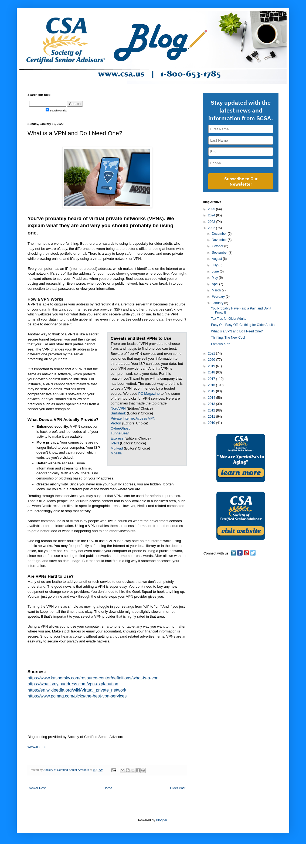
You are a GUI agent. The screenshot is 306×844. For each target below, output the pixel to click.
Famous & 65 (220, 344)
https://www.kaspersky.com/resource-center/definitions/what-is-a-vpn (93, 678)
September (220, 252)
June (216, 271)
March (217, 290)
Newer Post (37, 788)
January (218, 303)
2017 (212, 379)
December (220, 234)
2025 (212, 209)
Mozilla (116, 453)
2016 (212, 385)
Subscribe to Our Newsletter (240, 181)
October (218, 246)
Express (117, 438)
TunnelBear (120, 433)
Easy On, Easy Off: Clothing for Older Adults (242, 325)
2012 (212, 410)
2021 (212, 353)
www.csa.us (37, 747)
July (215, 265)
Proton (116, 423)
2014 (212, 398)
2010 (212, 423)
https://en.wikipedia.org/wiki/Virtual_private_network (77, 690)
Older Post (177, 788)
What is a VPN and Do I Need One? (237, 331)
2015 (212, 391)
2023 (212, 222)
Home (108, 788)
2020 (212, 360)
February (219, 296)
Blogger (161, 820)
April (215, 284)
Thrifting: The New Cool (228, 337)
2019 (212, 366)
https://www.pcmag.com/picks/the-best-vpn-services (77, 696)
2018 (212, 372)
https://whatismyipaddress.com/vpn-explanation (73, 684)
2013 (212, 404)
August (217, 259)
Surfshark (118, 413)
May (215, 278)
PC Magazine (148, 394)
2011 (212, 416)
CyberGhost (120, 428)
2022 (212, 228)
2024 (212, 215)
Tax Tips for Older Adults (228, 319)
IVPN (115, 443)
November (220, 240)
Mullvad (117, 448)
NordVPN (118, 408)
